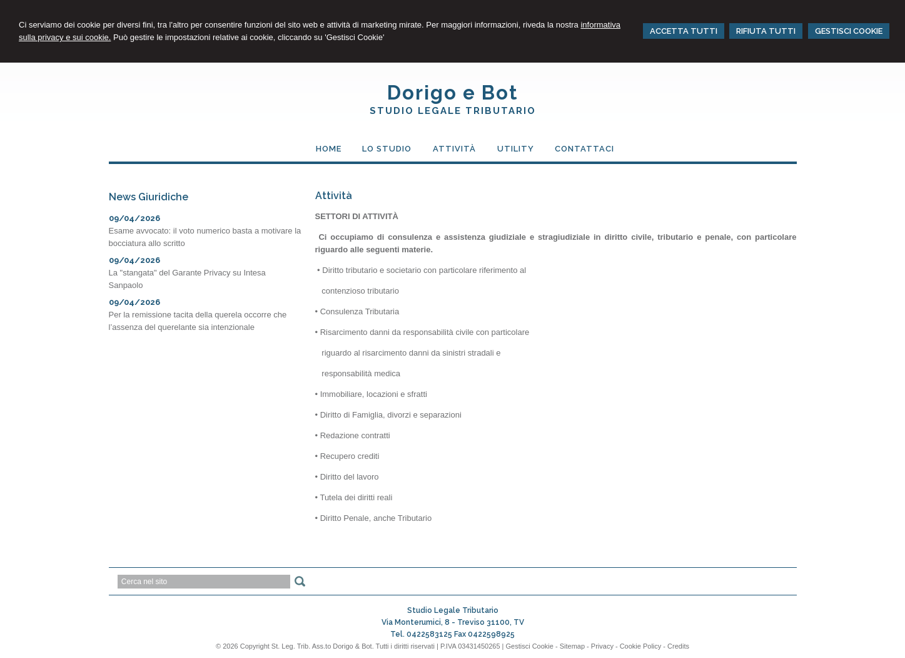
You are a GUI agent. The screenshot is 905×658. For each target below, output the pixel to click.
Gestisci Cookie (529, 646)
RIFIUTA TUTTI (766, 31)
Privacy (602, 646)
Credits (678, 646)
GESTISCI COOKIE (848, 31)
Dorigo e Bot (452, 92)
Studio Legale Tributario (453, 110)
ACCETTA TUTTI (683, 31)
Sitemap (572, 646)
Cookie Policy (641, 646)
